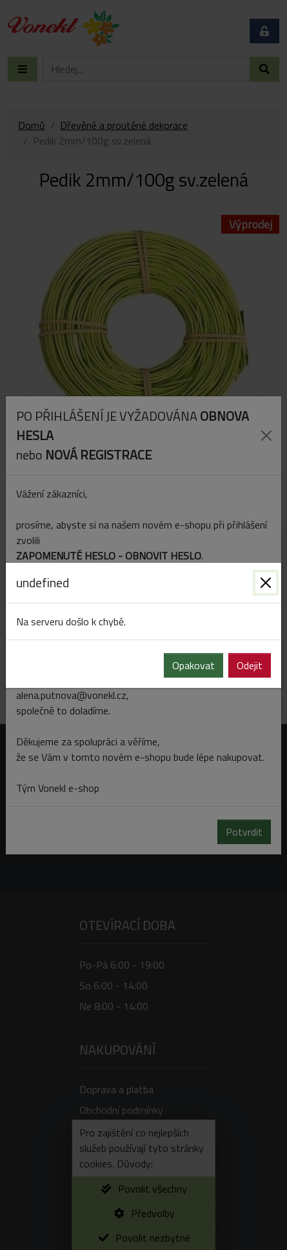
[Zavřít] (265, 582)
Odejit (249, 665)
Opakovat (193, 665)
